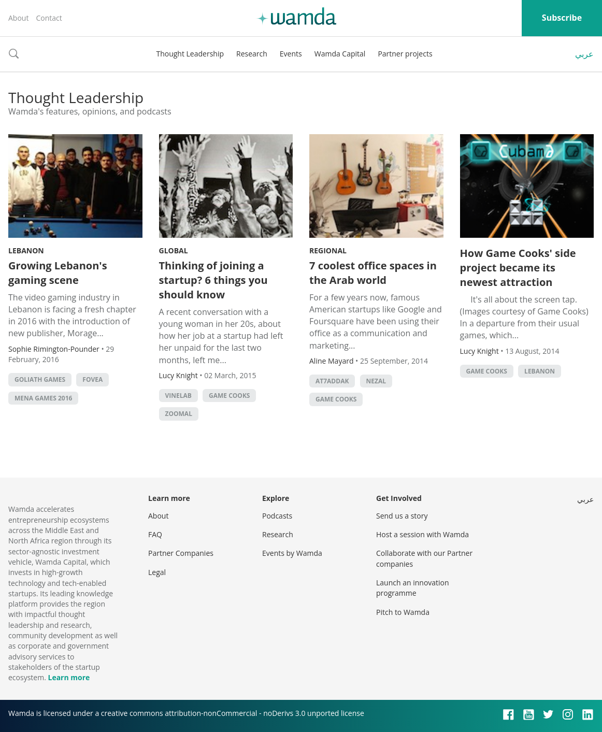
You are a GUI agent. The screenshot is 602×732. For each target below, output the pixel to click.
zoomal (178, 413)
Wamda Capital (340, 54)
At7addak (332, 381)
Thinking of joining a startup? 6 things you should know (213, 280)
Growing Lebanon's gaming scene (57, 273)
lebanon (539, 371)
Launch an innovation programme (412, 588)
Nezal (376, 381)
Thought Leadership (190, 54)
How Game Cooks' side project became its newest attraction (518, 267)
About (18, 18)
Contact (49, 18)
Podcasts (277, 516)
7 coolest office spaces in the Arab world (373, 273)
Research (251, 54)
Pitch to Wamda (402, 612)
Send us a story (401, 516)
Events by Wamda (292, 553)
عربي (584, 54)
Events (291, 54)
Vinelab (178, 395)
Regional (328, 250)
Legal (157, 572)
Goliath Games (40, 379)
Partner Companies (180, 553)
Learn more (69, 677)
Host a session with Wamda (422, 534)
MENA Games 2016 (43, 398)
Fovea (92, 379)
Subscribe (562, 17)
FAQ (155, 534)
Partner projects (405, 54)
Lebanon (26, 250)
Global (173, 250)
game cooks (229, 395)
